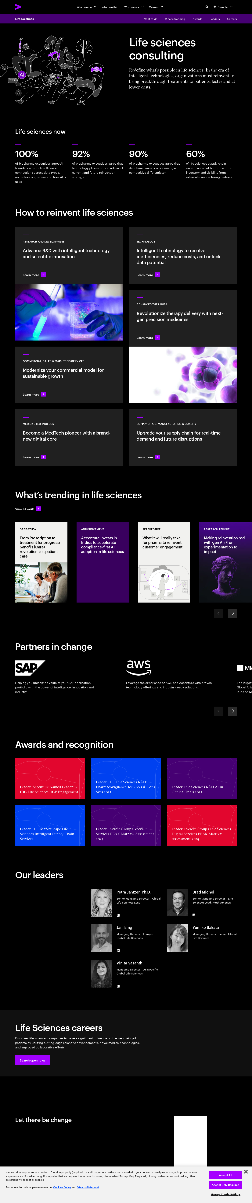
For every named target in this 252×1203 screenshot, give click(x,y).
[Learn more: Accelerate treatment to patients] (183, 437)
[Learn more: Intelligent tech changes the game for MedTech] (69, 437)
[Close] (246, 1171)
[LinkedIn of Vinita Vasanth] (118, 986)
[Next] (232, 613)
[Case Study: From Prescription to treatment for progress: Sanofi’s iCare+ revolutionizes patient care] (41, 562)
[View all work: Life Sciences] (28, 508)
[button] (32, 1060)
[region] (126, 1184)
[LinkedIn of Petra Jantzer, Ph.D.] (118, 915)
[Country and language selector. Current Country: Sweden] (223, 6)
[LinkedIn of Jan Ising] (118, 950)
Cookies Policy (62, 1187)
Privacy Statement (88, 1187)
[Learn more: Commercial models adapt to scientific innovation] (69, 375)
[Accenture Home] (26, 7)
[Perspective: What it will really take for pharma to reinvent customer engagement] (164, 562)
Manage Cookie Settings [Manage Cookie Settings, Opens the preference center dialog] (225, 1194)
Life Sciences (24, 18)
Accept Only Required (225, 1185)
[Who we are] (134, 7)
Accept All (225, 1175)
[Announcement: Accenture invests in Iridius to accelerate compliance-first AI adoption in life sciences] (103, 562)
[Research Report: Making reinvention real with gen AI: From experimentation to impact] (225, 562)
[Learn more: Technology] (183, 255)
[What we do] (87, 7)
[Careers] (156, 7)
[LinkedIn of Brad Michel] (194, 914)
